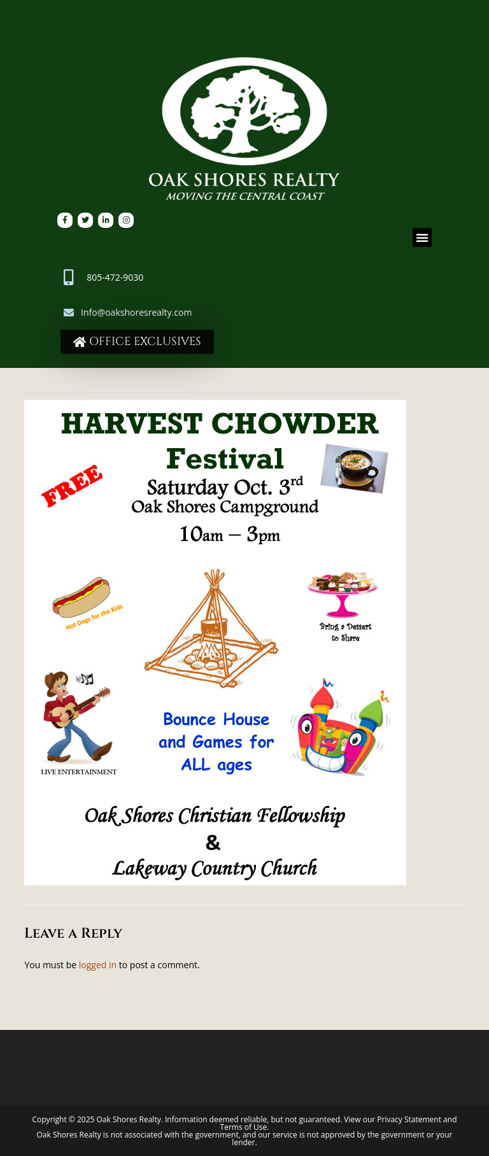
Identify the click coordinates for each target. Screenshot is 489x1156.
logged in (98, 965)
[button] (422, 237)
